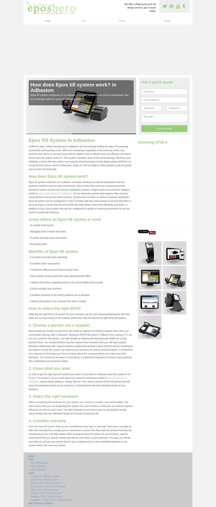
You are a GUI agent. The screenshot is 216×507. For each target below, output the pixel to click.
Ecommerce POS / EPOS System (48, 486)
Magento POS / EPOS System (47, 496)
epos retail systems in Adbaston (55, 193)
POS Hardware (39, 466)
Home (47, 21)
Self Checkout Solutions (40, 503)
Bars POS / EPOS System (44, 479)
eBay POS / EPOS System (45, 489)
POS (84, 21)
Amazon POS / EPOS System (46, 493)
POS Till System (39, 463)
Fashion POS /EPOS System (46, 483)
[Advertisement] (108, 49)
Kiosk (167, 21)
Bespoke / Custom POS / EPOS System (52, 500)
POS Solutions (38, 469)
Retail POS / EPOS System (45, 476)
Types (122, 21)
